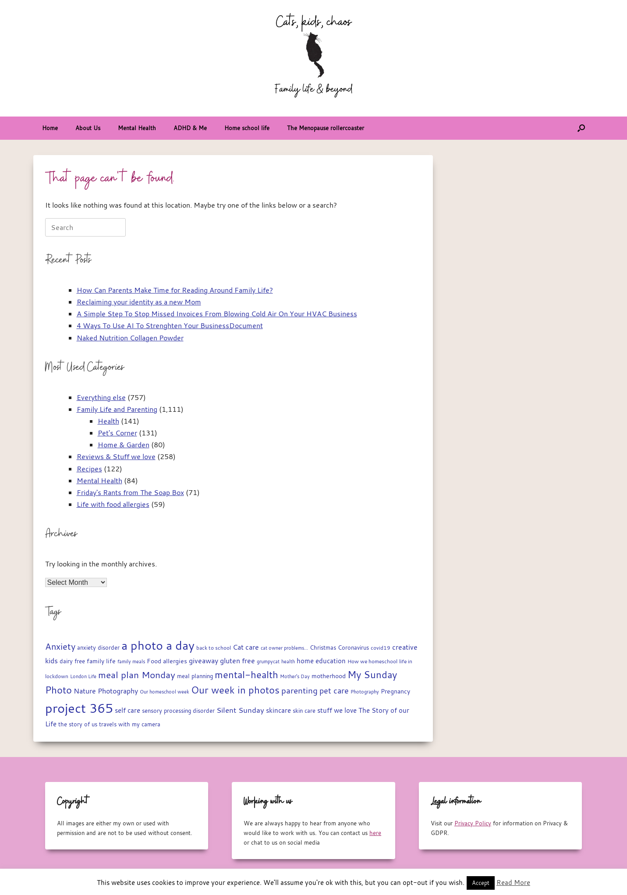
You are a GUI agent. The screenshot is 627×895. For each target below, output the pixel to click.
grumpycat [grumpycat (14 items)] (268, 661)
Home (50, 128)
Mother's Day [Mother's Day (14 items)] (295, 676)
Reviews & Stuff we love (116, 456)
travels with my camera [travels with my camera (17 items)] (129, 724)
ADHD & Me (190, 128)
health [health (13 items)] (288, 661)
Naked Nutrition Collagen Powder (130, 338)
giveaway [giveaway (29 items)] (203, 660)
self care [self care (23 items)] (127, 710)
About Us (87, 128)
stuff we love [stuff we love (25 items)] (337, 710)
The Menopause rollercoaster (325, 128)
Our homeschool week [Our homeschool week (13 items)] (164, 692)
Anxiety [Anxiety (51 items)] (60, 646)
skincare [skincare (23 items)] (278, 710)
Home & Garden (123, 444)
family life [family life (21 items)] (101, 661)
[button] (581, 128)
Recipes (89, 469)
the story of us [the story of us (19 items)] (77, 724)
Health (108, 421)
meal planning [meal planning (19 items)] (195, 676)
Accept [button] (480, 883)
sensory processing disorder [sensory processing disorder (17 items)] (178, 711)
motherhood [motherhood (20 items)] (329, 676)
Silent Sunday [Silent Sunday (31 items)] (240, 710)
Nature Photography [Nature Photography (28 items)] (106, 691)
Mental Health (137, 128)
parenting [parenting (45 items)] (299, 690)
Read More (513, 882)
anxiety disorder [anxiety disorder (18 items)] (98, 647)
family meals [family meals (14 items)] (131, 661)
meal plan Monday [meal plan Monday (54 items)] (136, 675)
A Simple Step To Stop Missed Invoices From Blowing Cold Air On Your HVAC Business (217, 313)
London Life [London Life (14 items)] (83, 676)
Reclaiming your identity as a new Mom (139, 302)
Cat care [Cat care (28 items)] (246, 647)
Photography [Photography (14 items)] (365, 691)
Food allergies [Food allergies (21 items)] (167, 661)
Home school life (246, 128)
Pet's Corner (117, 433)
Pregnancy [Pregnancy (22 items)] (395, 691)
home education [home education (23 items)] (321, 661)
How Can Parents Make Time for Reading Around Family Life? (175, 290)
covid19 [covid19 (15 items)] (380, 647)
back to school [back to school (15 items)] (213, 647)
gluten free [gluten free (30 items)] (237, 660)
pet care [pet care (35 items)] (334, 691)
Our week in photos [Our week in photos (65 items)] (235, 689)
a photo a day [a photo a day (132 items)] (158, 645)
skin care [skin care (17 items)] (304, 711)
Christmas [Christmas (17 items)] (323, 647)
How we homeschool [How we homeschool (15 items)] (372, 661)
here (375, 833)
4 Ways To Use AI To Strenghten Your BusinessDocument (170, 325)
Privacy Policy (472, 823)
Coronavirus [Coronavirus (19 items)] (353, 647)
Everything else (101, 397)
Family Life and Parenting (117, 409)
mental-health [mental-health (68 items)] (246, 674)
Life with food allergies (113, 504)
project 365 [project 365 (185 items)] (79, 708)
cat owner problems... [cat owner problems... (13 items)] (284, 648)
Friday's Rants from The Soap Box (130, 492)
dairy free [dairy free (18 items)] (72, 661)
